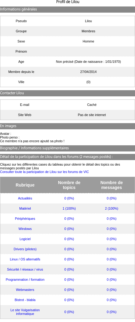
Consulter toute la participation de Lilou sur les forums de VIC (44, 172)
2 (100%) (111, 208)
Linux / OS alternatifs (25, 259)
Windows (25, 229)
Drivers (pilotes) (25, 249)
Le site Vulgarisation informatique (25, 312)
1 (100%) (69, 208)
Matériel (25, 208)
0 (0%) (69, 198)
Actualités (25, 198)
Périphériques (25, 218)
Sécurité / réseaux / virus (25, 269)
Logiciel (25, 239)
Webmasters (25, 290)
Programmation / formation (25, 279)
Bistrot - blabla (25, 300)
